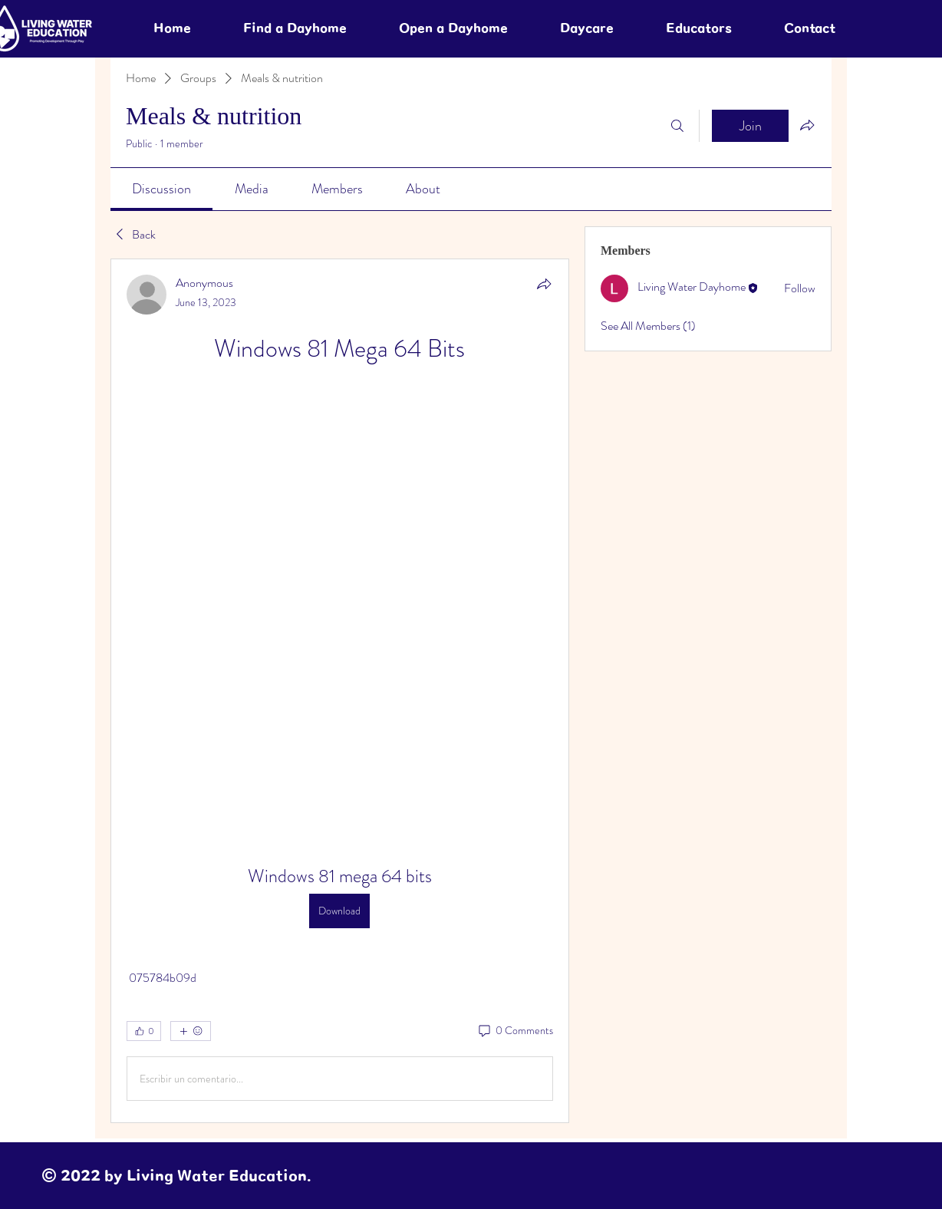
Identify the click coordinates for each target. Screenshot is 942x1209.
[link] (161, 189)
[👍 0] (144, 1031)
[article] (339, 691)
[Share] (544, 284)
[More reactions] (190, 1031)
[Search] (677, 126)
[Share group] (807, 125)
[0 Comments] (514, 1031)
